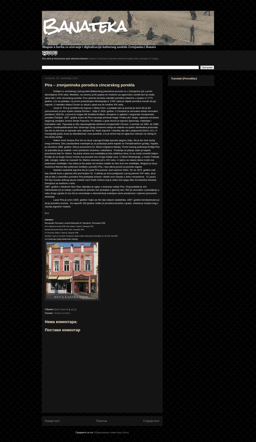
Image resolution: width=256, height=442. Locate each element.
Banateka (84, 26)
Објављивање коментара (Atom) (111, 432)
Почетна (101, 420)
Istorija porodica (62, 313)
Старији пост (151, 420)
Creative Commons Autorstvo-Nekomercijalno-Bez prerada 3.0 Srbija (123, 58)
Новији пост (52, 420)
